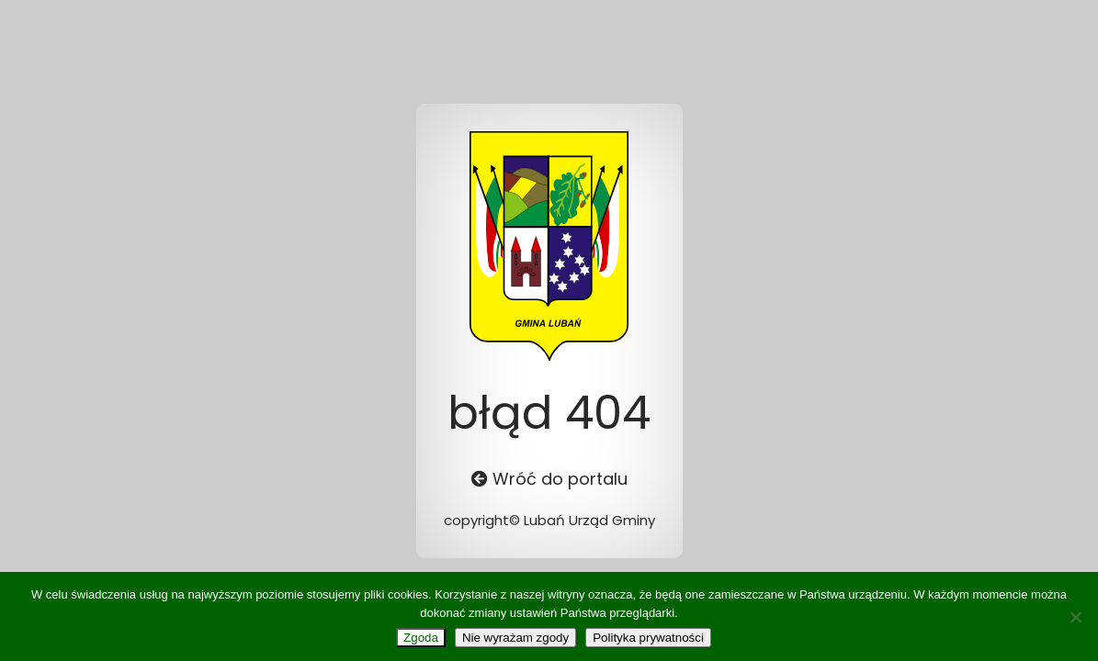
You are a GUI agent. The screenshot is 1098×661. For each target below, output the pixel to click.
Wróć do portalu (549, 478)
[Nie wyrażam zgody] (1075, 617)
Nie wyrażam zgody (515, 637)
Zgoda (420, 637)
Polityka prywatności (648, 637)
